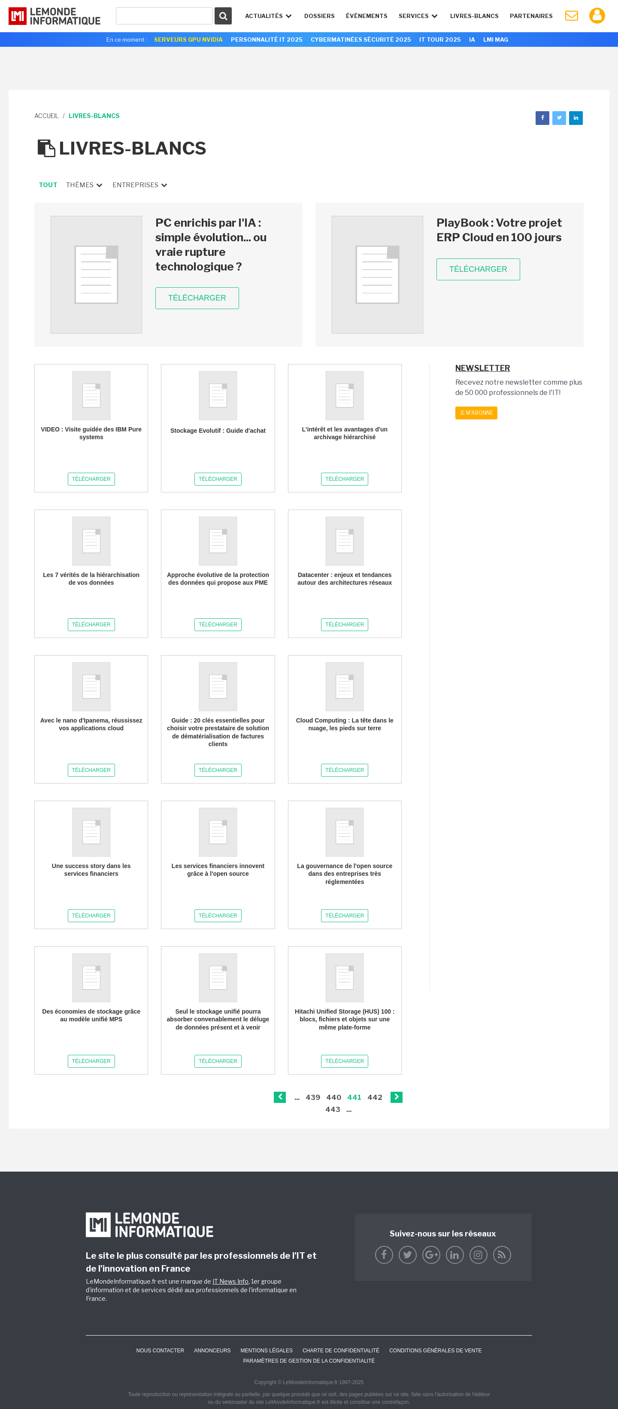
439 (313, 1097)
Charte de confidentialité (341, 1351)
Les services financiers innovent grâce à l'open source (218, 869)
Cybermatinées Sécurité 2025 (361, 39)
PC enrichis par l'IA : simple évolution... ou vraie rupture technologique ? (211, 244)
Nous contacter (160, 1351)
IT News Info (230, 1281)
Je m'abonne (476, 413)
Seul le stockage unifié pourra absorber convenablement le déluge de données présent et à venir (218, 1019)
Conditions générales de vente (435, 1351)
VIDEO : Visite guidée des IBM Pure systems (91, 433)
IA (472, 39)
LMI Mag (495, 39)
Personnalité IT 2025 (267, 39)
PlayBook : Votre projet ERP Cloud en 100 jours (499, 230)
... (297, 1097)
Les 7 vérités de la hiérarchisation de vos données (91, 578)
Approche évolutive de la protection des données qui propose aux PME (218, 578)
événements (367, 15)
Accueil (46, 115)
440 (333, 1097)
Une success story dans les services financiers (91, 869)
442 (374, 1097)
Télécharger (197, 298)
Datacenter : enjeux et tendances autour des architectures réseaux (344, 578)
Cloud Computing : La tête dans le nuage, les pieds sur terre (345, 724)
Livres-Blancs (474, 15)
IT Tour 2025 (440, 39)
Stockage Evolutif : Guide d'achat (218, 430)
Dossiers (319, 15)
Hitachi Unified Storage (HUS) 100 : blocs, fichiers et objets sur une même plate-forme (345, 1019)
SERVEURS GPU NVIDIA (188, 39)
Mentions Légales (267, 1351)
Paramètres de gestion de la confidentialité (309, 1361)
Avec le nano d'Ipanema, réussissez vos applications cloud (91, 724)
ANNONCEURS (212, 1351)
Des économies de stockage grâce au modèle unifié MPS (91, 1015)
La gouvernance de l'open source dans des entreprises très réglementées (344, 873)
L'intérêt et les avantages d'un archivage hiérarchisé (345, 433)
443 (332, 1109)
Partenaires (531, 15)
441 (354, 1097)
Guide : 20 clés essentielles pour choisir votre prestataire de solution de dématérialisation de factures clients (218, 732)
